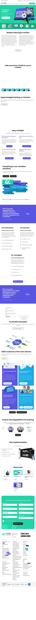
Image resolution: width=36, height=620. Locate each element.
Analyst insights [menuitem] (25, 569)
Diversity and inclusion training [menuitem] (16, 565)
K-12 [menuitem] (3, 576)
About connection (9, 158)
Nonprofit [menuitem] (3, 571)
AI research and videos (22, 417)
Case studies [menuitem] (25, 579)
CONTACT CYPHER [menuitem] (29, 0)
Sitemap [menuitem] (22, 589)
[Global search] (22, 0)
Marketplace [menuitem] (4, 561)
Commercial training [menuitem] (16, 552)
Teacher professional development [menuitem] (16, 576)
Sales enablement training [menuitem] (17, 561)
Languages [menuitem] (9, 589)
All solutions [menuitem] (15, 546)
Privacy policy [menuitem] (17, 589)
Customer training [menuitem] (15, 549)
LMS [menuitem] (3, 550)
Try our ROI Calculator (17, 333)
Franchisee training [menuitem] (16, 553)
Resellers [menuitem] (24, 557)
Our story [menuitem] (24, 548)
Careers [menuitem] (26, 550)
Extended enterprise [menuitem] (16, 548)
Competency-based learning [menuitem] (16, 583)
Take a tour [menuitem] (6, 557)
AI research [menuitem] (26, 568)
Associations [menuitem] (4, 569)
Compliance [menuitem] (14, 560)
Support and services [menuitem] (5, 563)
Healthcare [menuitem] (4, 573)
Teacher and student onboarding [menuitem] (16, 579)
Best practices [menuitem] (25, 577)
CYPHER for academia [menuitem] (5, 556)
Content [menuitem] (5, 560)
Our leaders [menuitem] (25, 549)
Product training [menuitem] (15, 567)
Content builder (23, 388)
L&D (21, 412)
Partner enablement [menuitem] (16, 550)
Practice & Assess (7, 388)
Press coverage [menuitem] (25, 573)
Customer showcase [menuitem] (26, 580)
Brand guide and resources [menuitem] (27, 571)
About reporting (27, 158)
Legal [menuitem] (13, 589)
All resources (12, 417)
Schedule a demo (32, 3)
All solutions (6, 176)
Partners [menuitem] (24, 556)
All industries (13, 176)
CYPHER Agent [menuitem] (6, 559)
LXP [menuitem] (2, 552)
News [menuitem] (25, 553)
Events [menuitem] (25, 555)
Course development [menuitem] (5, 553)
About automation (26, 146)
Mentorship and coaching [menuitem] (17, 563)
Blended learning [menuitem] (15, 571)
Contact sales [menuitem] (25, 560)
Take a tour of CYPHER (18, 286)
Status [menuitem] (26, 589)
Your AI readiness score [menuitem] (6, 547)
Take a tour (18, 50)
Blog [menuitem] (23, 565)
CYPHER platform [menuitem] (5, 549)
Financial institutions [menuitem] (5, 575)
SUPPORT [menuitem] (33, 0)
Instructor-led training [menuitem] (16, 580)
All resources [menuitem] (25, 564)
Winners (4, 363)
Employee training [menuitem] (15, 556)
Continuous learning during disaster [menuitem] (17, 573)
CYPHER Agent (4, 104)
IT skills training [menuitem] (15, 568)
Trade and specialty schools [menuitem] (6, 579)
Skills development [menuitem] (16, 557)
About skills (9, 146)
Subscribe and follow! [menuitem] (26, 572)
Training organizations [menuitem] (5, 568)
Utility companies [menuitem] (5, 572)
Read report (6, 412)
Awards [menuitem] (24, 552)
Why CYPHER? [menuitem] (25, 546)
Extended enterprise (28, 412)
